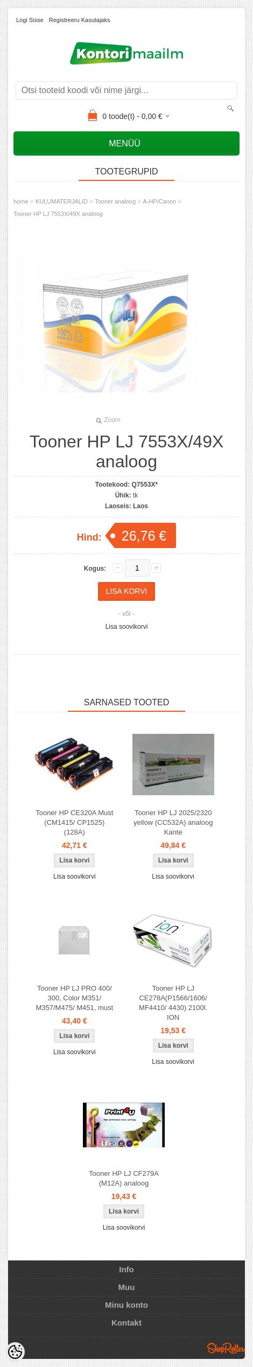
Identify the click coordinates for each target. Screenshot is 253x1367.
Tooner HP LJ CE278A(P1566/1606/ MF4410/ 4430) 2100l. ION (173, 1002)
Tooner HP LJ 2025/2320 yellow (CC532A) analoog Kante (173, 822)
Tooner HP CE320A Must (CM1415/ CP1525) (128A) (74, 822)
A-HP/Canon (159, 201)
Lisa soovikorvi (127, 626)
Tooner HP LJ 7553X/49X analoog (58, 214)
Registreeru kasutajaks (79, 20)
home (21, 201)
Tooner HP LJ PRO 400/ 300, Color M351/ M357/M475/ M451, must (74, 998)
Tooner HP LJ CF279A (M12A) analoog (124, 1178)
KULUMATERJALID (62, 201)
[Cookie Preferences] (15, 1352)
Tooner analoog (115, 201)
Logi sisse (30, 20)
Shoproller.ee (226, 1348)
